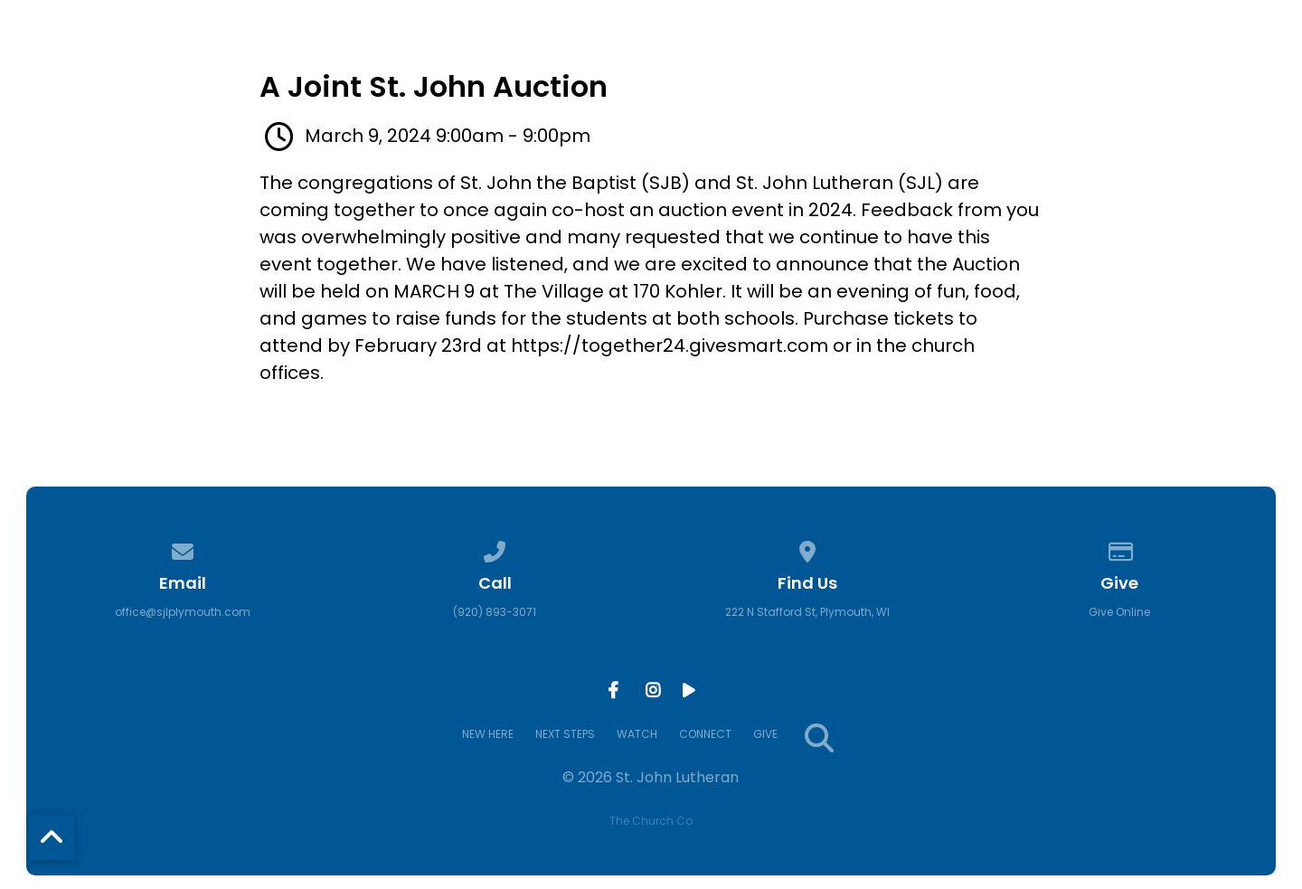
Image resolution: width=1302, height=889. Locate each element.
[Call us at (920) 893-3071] (494, 548)
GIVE (1159, 69)
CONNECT (1057, 69)
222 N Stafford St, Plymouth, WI (807, 611)
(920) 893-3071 (494, 611)
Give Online (1119, 611)
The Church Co (651, 820)
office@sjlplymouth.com (182, 611)
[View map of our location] (807, 548)
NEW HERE (695, 69)
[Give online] (1120, 548)
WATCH (944, 69)
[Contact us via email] (182, 548)
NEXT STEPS (824, 69)
